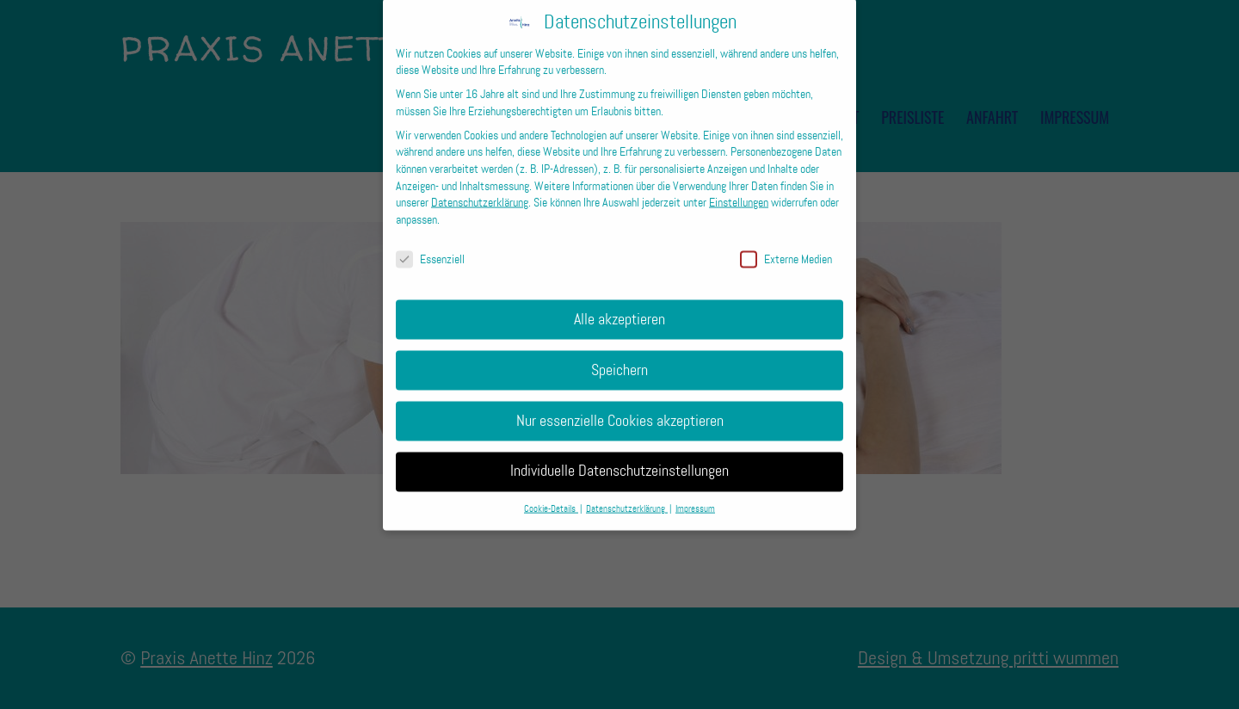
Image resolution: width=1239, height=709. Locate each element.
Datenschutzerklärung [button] (627, 497)
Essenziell (430, 247)
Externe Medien (786, 247)
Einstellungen (738, 190)
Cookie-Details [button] (551, 497)
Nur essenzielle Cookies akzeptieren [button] (620, 408)
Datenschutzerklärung (479, 190)
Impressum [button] (695, 497)
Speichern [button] (619, 357)
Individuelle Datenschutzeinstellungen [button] (619, 459)
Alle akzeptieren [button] (619, 307)
